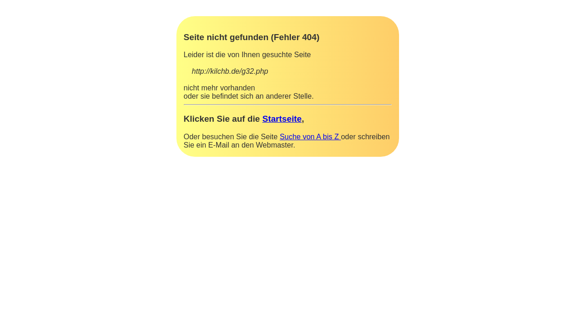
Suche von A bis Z (310, 137)
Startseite (282, 119)
